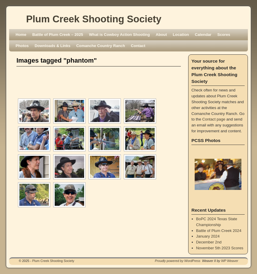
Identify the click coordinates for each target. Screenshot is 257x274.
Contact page (213, 119)
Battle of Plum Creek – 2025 (57, 34)
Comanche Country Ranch (100, 46)
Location (181, 34)
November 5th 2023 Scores (219, 248)
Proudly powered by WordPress (178, 261)
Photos (22, 46)
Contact (138, 46)
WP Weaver (229, 261)
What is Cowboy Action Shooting (119, 34)
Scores (223, 34)
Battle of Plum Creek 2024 (218, 230)
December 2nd (209, 242)
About (161, 34)
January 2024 (208, 236)
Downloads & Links (53, 46)
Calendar (203, 34)
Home (21, 34)
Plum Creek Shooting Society (93, 19)
